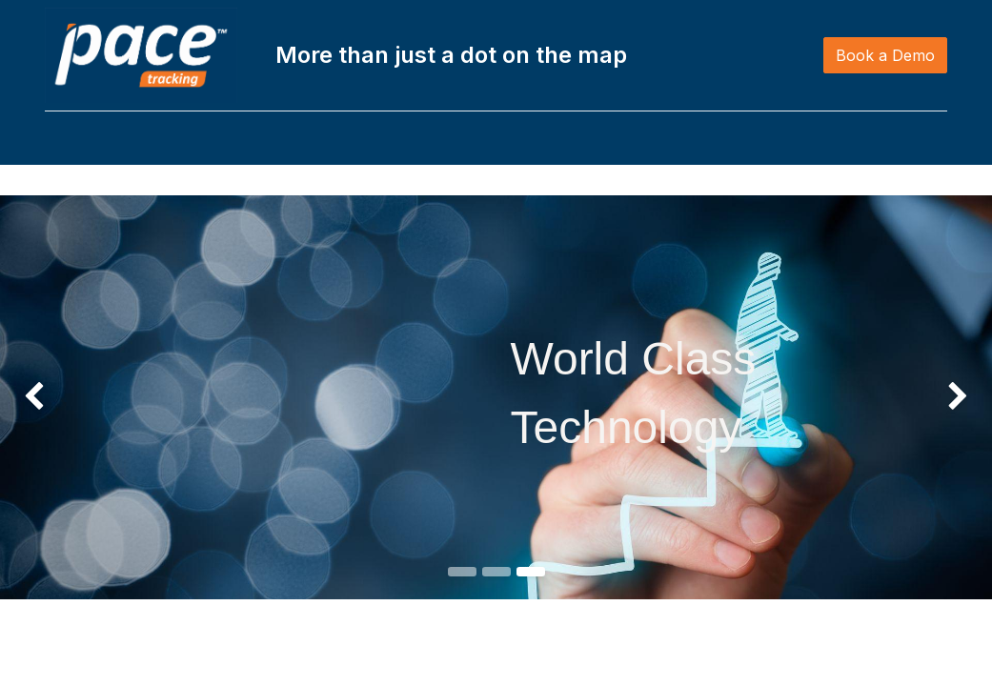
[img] (39, 397)
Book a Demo (876, 55)
